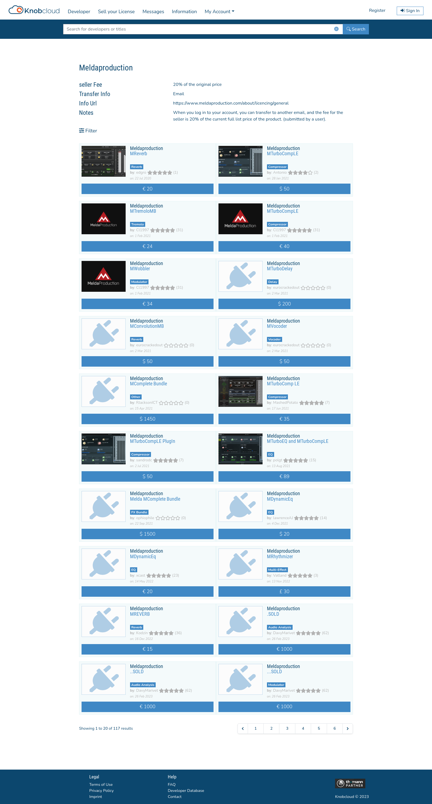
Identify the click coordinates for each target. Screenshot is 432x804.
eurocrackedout (286, 287)
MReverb (138, 153)
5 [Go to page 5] (319, 728)
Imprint (95, 796)
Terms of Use (101, 784)
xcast (140, 575)
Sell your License (116, 11)
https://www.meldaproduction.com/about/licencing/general (230, 103)
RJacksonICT (147, 402)
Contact (175, 796)
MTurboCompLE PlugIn (152, 441)
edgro (141, 172)
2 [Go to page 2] (271, 728)
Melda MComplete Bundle (155, 499)
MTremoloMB (143, 211)
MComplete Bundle (148, 383)
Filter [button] (88, 130)
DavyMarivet (284, 633)
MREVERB (140, 614)
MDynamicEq (280, 499)
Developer (79, 11)
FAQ (171, 784)
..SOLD (137, 671)
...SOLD (274, 671)
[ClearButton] (336, 30)
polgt (277, 460)
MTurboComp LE (283, 383)
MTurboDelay (280, 268)
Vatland (280, 575)
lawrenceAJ (283, 517)
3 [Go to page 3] (287, 728)
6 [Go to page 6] (335, 728)
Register (377, 10)
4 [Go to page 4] (303, 728)
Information (184, 11)
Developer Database (186, 790)
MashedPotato (285, 402)
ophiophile (145, 517)
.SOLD (273, 614)
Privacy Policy (101, 790)
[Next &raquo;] (347, 728)
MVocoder (277, 326)
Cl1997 (142, 230)
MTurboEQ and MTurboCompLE (297, 441)
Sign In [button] (410, 11)
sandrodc (144, 460)
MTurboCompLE (282, 153)
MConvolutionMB (147, 326)
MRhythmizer (280, 556)
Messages (153, 11)
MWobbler (140, 268)
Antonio (280, 172)
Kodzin (142, 633)
